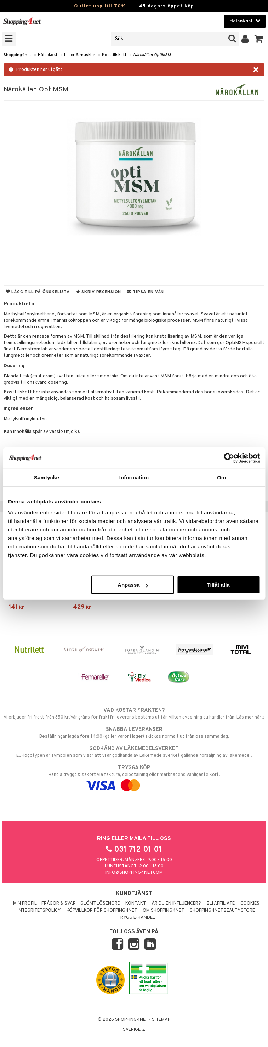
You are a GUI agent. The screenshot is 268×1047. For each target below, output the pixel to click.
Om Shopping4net (163, 910)
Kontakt (135, 903)
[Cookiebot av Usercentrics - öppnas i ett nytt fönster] (229, 457)
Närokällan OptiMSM (152, 55)
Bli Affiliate (221, 903)
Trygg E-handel (136, 918)
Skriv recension (98, 292)
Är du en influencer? (176, 903)
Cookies (250, 903)
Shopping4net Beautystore (222, 910)
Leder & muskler (79, 55)
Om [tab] (221, 477)
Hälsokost (47, 55)
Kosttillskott (114, 55)
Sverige (134, 1029)
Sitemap (161, 1020)
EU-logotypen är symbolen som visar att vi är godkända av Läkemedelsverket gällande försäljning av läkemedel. (134, 752)
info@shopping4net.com (134, 873)
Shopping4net (17, 55)
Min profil (25, 903)
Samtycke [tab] (46, 477)
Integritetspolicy (39, 910)
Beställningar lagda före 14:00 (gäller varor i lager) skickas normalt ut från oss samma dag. (134, 732)
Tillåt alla (218, 585)
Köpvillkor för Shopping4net (102, 910)
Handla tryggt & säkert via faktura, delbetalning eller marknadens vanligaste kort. (134, 776)
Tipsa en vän (145, 292)
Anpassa (133, 585)
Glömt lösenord (100, 903)
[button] (259, 39)
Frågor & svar (58, 903)
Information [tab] (134, 477)
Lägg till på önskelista (38, 292)
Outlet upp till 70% (100, 6)
